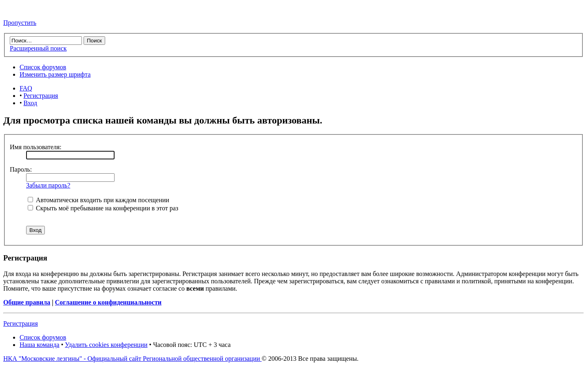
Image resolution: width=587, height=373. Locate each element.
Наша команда (40, 344)
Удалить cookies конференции (106, 344)
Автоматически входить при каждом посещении (98, 199)
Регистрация (41, 95)
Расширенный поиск (38, 48)
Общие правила (26, 302)
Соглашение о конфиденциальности (108, 302)
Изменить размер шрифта (55, 74)
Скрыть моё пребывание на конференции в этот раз (103, 208)
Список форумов (43, 67)
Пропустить (19, 22)
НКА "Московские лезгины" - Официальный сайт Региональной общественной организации (132, 358)
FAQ (26, 88)
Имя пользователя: (36, 146)
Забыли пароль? (48, 185)
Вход (31, 102)
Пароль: (21, 169)
